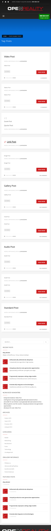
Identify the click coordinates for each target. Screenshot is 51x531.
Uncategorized (9, 452)
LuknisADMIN (23, 61)
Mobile (6, 437)
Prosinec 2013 (8, 424)
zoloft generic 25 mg (9, 400)
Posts (7, 71)
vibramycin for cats (9, 408)
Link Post (11, 141)
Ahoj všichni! (6, 352)
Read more (41, 72)
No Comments (43, 175)
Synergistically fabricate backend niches (26, 400)
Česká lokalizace (9, 472)
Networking (8, 440)
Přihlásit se (8, 463)
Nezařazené (8, 443)
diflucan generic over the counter (13, 404)
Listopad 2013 (8, 427)
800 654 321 (35, 1)
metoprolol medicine (9, 398)
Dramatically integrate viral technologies (22, 384)
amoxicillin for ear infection (11, 402)
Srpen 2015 (8, 421)
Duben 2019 (8, 418)
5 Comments (44, 78)
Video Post (9, 56)
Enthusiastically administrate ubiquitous (21, 360)
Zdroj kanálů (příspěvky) (11, 466)
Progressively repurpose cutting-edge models (23, 376)
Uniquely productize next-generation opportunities (24, 368)
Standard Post (11, 307)
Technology (8, 449)
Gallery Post (10, 185)
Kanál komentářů (9, 469)
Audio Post (9, 246)
